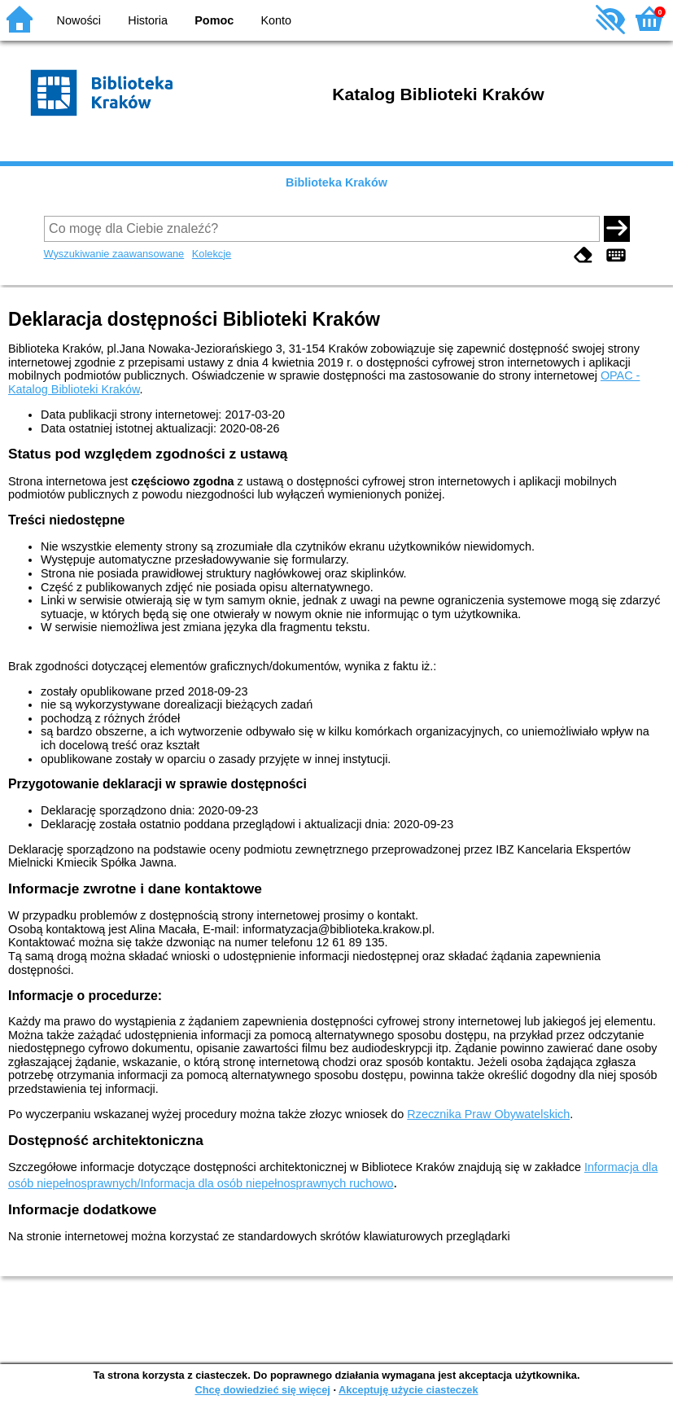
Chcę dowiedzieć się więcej (262, 1390)
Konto (276, 20)
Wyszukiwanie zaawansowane (114, 254)
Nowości (79, 20)
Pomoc (214, 20)
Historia (148, 20)
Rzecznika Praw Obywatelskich (488, 1114)
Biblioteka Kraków (336, 182)
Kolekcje (211, 254)
